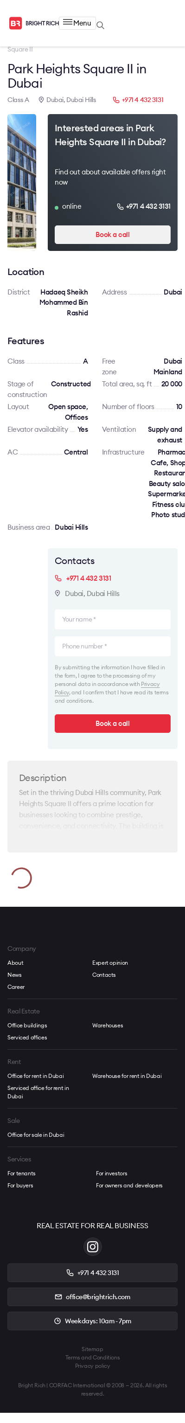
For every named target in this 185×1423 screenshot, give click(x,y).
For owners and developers (129, 1185)
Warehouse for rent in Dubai (126, 1075)
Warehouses (107, 1025)
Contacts (104, 974)
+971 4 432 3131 (138, 100)
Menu (77, 23)
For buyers (20, 1185)
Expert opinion (110, 962)
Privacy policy (92, 1365)
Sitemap (92, 1349)
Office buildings (27, 1025)
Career (16, 986)
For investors (111, 1173)
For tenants (21, 1173)
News (14, 974)
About (15, 962)
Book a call (112, 234)
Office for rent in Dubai (35, 1075)
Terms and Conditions (92, 1357)
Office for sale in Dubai (35, 1134)
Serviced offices (27, 1037)
